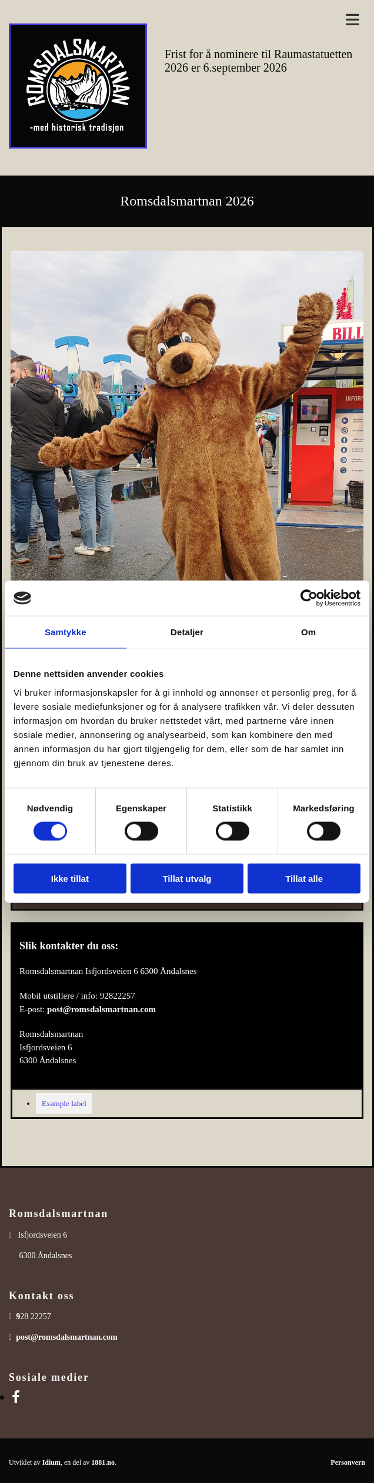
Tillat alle (304, 878)
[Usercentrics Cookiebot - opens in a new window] (309, 598)
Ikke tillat (70, 878)
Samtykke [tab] (65, 632)
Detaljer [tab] (187, 632)
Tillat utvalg (186, 878)
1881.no (103, 1462)
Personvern (347, 1462)
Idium (51, 1462)
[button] (265, 20)
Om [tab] (308, 632)
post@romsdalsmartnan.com (101, 1009)
